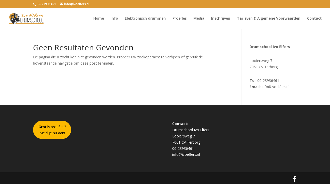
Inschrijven (220, 19)
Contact (314, 19)
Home (98, 19)
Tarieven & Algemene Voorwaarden (268, 19)
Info (114, 19)
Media (198, 19)
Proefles (179, 19)
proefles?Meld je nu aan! (52, 129)
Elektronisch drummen (145, 19)
